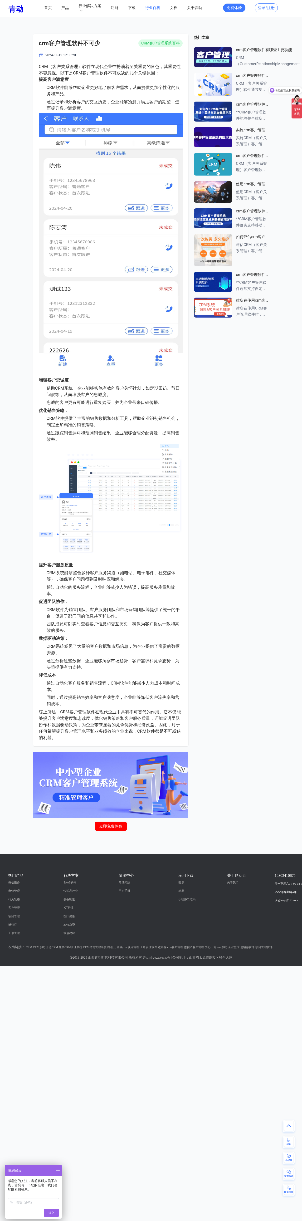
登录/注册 (266, 7)
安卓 (181, 882)
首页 (48, 8)
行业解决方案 (89, 6)
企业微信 (233, 947)
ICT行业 (68, 907)
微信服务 (14, 882)
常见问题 (124, 882)
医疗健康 (69, 916)
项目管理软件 (264, 947)
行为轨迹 (14, 899)
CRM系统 (39, 947)
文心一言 (210, 947)
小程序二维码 (186, 899)
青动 (16, 9)
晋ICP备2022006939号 (156, 957)
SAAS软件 (69, 882)
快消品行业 (70, 890)
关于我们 (233, 882)
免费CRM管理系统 (70, 947)
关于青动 (194, 8)
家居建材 (69, 933)
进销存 (12, 924)
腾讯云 (111, 947)
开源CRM (52, 947)
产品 (65, 8)
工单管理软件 (148, 947)
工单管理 (14, 933)
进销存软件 (247, 947)
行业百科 (152, 8)
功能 (114, 8)
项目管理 (14, 916)
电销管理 (14, 890)
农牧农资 (69, 924)
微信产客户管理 (194, 947)
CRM (29, 947)
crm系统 (222, 947)
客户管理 (14, 907)
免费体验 (234, 7)
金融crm (122, 947)
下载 (132, 8)
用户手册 (124, 890)
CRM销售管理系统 (95, 947)
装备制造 (69, 899)
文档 (173, 8)
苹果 (181, 890)
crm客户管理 (175, 947)
